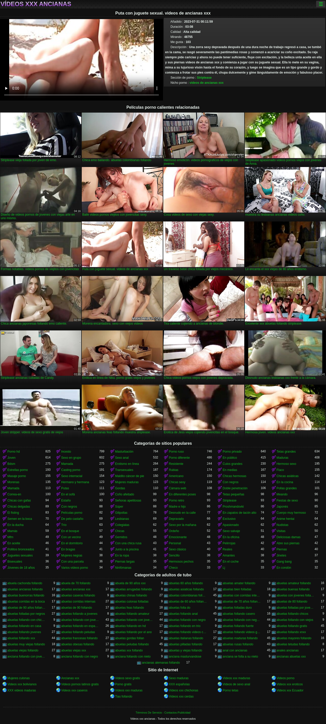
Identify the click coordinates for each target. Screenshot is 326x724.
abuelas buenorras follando (25, 595)
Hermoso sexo (286, 464)
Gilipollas (121, 512)
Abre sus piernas (288, 543)
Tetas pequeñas (233, 494)
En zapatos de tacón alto (239, 512)
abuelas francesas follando (79, 638)
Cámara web (177, 488)
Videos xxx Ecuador (290, 690)
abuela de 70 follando (75, 583)
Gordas (120, 488)
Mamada (67, 464)
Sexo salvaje (231, 531)
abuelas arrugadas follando (133, 589)
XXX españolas (179, 684)
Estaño (66, 500)
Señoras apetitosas (128, 500)
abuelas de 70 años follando (242, 601)
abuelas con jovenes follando (296, 595)
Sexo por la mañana (182, 525)
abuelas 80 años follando (186, 583)
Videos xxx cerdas (181, 696)
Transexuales (124, 470)
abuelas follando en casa (24, 626)
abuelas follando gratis (292, 626)
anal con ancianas (235, 650)
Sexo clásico (177, 549)
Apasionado (231, 525)
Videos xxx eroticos (290, 684)
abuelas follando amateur (132, 614)
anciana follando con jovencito (26, 656)
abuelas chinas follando (131, 595)
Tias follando (123, 696)
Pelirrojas (229, 543)
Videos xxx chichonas (183, 690)
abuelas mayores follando (294, 638)
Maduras (283, 458)
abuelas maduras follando (240, 638)
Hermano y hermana (75, 482)
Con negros (230, 482)
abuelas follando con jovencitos (80, 620)
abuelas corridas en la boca (26, 601)
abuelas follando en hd (130, 626)
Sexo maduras (178, 678)
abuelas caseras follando (78, 595)
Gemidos (121, 537)
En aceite (13, 543)
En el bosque (70, 531)
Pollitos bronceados (20, 549)
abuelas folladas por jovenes (296, 607)
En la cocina (285, 482)
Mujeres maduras (127, 482)
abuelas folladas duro (237, 607)
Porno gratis (123, 684)
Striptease (204, 77)
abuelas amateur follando (294, 583)
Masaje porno (16, 476)
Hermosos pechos (181, 561)
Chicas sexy (177, 482)
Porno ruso (176, 451)
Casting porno (70, 470)
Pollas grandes (287, 488)
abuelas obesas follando (77, 644)
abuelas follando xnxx (291, 632)
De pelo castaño (72, 519)
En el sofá (68, 494)
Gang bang (284, 561)
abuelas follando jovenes (24, 632)
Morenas (13, 482)
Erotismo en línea (127, 464)
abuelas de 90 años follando (26, 607)
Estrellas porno (17, 470)
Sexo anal (122, 458)
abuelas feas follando (129, 607)
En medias (230, 470)
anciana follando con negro (79, 656)
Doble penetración (235, 488)
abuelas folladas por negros (26, 614)
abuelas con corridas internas (242, 595)
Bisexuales (14, 561)
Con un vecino (71, 537)
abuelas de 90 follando (76, 607)
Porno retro (176, 500)
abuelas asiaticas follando (186, 589)
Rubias (173, 470)
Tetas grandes (286, 451)
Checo (173, 567)
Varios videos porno (74, 567)
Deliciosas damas (289, 537)
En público (230, 458)
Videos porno (286, 678)
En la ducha (15, 525)
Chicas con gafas (19, 500)
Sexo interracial (71, 476)
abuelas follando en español (80, 626)
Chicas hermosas (234, 476)
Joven (11, 458)
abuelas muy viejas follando (26, 644)
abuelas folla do (179, 607)
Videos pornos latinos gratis (80, 684)
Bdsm (11, 464)
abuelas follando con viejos (295, 620)
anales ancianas (288, 650)
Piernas (282, 549)
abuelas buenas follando (293, 589)
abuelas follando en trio (184, 626)
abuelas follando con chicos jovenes (26, 620)
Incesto (66, 451)
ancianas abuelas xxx (291, 656)
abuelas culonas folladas (131, 601)
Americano (176, 476)
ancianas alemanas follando (161, 662)
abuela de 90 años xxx (130, 583)
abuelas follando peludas (78, 632)
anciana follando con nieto (133, 656)
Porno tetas (230, 690)
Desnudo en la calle (182, 512)
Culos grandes (232, 464)
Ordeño (174, 531)
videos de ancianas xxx (206, 83)
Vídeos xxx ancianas (36, 4)
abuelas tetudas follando (293, 644)
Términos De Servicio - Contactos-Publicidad (163, 712)
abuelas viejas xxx (73, 650)
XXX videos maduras (21, 690)
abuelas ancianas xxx (75, 589)
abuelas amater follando (239, 583)
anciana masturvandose (185, 656)
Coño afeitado (124, 494)
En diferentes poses (182, 494)
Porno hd (13, 451)
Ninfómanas (123, 567)
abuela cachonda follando (24, 583)
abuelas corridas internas (78, 601)
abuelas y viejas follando (185, 650)
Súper (119, 506)
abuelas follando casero (239, 614)
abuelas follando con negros (242, 620)
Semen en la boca (19, 519)
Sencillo (174, 555)
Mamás (12, 531)
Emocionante (178, 537)
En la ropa (122, 555)
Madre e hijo (177, 506)
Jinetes (281, 555)
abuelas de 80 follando (292, 601)
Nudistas (283, 525)
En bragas (68, 549)
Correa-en (14, 494)
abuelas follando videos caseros (188, 632)
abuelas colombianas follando (188, 595)
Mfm (10, 537)
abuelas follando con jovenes (134, 620)
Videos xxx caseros (74, 690)
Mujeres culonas (18, 678)
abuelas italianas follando (186, 638)
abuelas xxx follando (129, 650)
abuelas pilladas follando (185, 644)
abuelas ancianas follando (25, 589)
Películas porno (71, 512)
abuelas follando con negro (187, 620)
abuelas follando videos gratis (242, 632)
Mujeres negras (71, 555)
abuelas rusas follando (238, 644)
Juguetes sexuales (20, 555)
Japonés (282, 506)
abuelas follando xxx (21, 638)
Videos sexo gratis (127, 678)
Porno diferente (179, 458)
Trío (63, 525)
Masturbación (124, 451)
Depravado (176, 519)
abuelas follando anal (183, 614)
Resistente (176, 464)
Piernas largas (125, 561)
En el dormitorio (72, 543)
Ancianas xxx (70, 678)
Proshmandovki (233, 506)
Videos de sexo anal (236, 684)
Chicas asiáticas (288, 476)
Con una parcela (72, 561)
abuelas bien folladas (237, 589)
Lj (224, 567)
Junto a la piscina (127, 549)
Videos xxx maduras (236, 678)
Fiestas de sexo (287, 500)
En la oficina (231, 537)
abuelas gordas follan (129, 638)
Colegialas (122, 525)
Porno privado (232, 451)
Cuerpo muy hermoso (291, 512)
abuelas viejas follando (22, 650)
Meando (282, 494)
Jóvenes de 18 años (21, 567)
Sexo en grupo (71, 458)
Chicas (120, 531)
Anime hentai (285, 519)
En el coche (231, 561)
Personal (175, 543)
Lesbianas (122, 519)
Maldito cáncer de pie (129, 476)
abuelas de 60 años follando (188, 601)
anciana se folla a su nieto (240, 656)
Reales (227, 549)
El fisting (13, 512)
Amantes (229, 555)
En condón (284, 567)
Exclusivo (229, 519)
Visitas (281, 531)
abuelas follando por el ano (133, 632)
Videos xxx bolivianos (22, 684)
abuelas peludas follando (132, 644)
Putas (65, 488)
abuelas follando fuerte (238, 626)
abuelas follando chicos (292, 614)
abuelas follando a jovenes (79, 614)
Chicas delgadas (18, 506)
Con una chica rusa (128, 543)
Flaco (280, 470)
